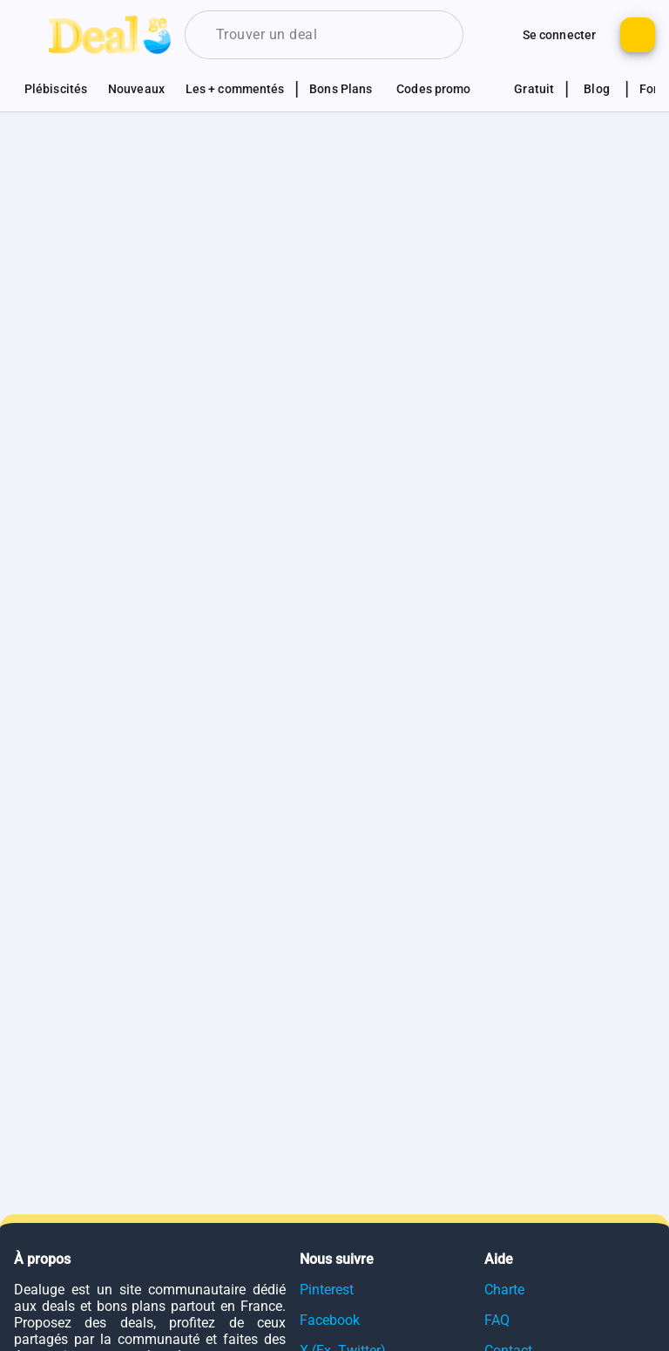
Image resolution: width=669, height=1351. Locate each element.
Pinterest (327, 1289)
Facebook (330, 1320)
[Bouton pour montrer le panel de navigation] (31, 34)
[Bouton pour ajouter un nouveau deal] (637, 34)
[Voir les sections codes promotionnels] (442, 88)
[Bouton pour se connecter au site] (559, 34)
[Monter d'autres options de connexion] (494, 34)
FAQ (497, 1320)
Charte (504, 1289)
